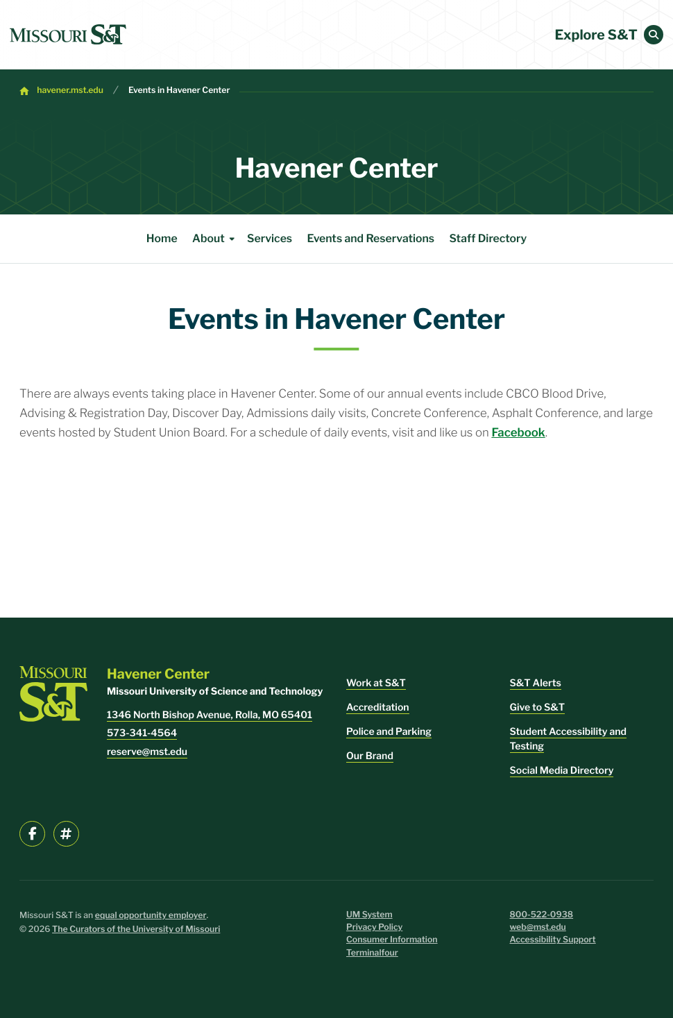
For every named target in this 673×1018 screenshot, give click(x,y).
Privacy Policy (374, 927)
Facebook (518, 433)
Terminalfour (372, 953)
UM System (369, 915)
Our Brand (369, 756)
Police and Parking (389, 732)
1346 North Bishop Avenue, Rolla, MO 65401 (209, 715)
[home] (68, 34)
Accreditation (377, 707)
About (215, 238)
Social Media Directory (562, 771)
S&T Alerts (535, 683)
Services (269, 238)
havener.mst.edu (70, 90)
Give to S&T (537, 707)
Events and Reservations (370, 238)
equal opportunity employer (151, 915)
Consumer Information (392, 940)
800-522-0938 (542, 915)
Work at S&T (376, 683)
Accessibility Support (553, 940)
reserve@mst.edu (147, 752)
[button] (653, 34)
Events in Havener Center (179, 90)
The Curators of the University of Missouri (136, 929)
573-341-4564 (142, 733)
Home (162, 238)
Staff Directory (488, 238)
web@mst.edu (538, 927)
